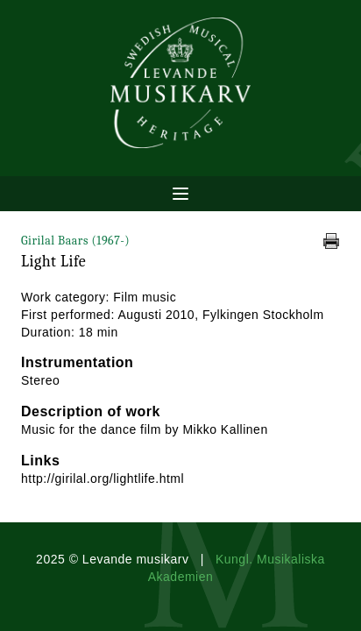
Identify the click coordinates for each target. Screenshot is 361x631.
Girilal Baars (75, 240)
